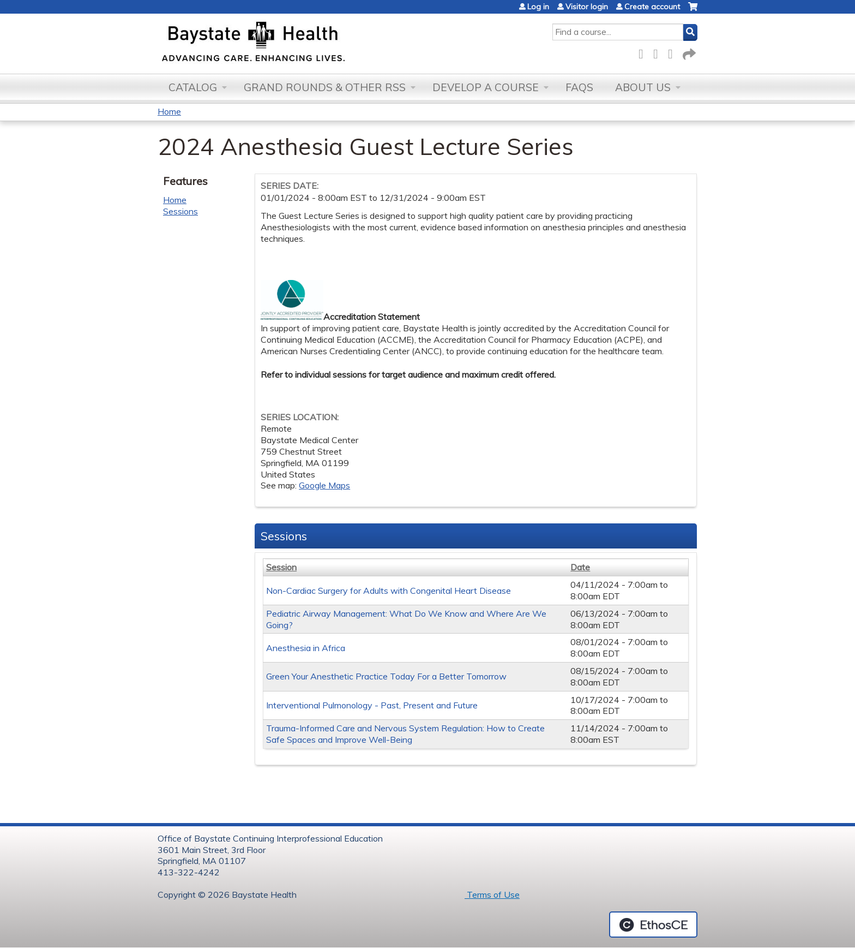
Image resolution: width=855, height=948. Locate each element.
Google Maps (324, 485)
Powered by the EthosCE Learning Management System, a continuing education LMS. (653, 924)
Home (169, 111)
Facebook (644, 52)
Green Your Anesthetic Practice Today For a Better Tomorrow (386, 676)
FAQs (579, 87)
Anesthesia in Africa (305, 647)
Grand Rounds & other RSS (325, 87)
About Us (643, 87)
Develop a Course (485, 87)
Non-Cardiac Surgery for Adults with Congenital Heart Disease (388, 590)
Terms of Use (492, 894)
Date (580, 567)
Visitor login (586, 6)
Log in (538, 6)
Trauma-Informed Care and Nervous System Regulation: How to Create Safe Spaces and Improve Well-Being (405, 734)
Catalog (192, 87)
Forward (688, 52)
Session (281, 567)
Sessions (180, 211)
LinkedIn (673, 52)
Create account (652, 6)
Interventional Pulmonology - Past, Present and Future (372, 705)
